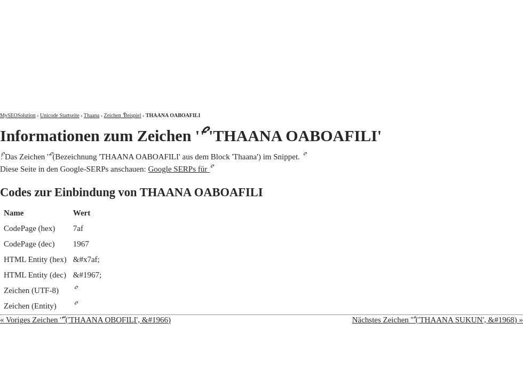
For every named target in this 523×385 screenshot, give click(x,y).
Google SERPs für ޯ (179, 169)
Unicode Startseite (60, 115)
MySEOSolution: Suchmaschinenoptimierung (125, 48)
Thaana (91, 115)
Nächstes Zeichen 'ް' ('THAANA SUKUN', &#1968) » (437, 319)
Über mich (387, 9)
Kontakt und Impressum (468, 9)
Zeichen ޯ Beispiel (122, 115)
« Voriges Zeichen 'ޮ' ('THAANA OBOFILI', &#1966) (85, 319)
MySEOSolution (18, 115)
